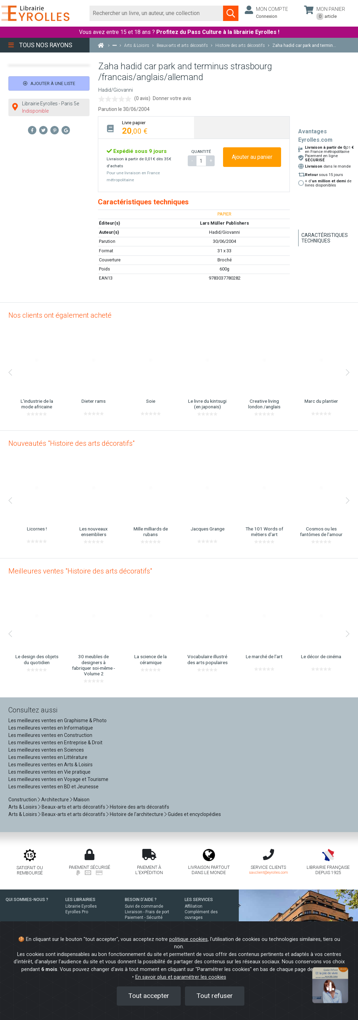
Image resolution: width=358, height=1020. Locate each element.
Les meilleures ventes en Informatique (50, 728)
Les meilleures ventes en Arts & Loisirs (50, 764)
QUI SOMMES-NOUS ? (27, 899)
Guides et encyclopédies (194, 814)
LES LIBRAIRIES (80, 899)
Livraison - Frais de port (147, 911)
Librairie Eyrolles (81, 906)
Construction (22, 799)
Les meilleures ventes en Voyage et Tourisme (58, 779)
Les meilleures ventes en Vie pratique (49, 772)
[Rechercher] (156, 13)
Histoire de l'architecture (136, 814)
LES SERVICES (199, 899)
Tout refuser (214, 996)
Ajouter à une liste (49, 83)
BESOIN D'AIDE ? (141, 899)
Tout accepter (148, 996)
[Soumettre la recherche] (230, 13)
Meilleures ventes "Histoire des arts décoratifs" (80, 571)
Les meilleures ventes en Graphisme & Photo (57, 720)
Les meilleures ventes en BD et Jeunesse (53, 786)
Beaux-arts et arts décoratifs (73, 807)
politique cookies (188, 939)
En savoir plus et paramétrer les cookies (180, 977)
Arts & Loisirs (22, 807)
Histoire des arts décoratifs (139, 807)
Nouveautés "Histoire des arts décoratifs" (71, 443)
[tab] (146, 128)
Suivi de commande (144, 906)
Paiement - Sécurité (144, 917)
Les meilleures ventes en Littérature (47, 757)
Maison (81, 799)
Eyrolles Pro (76, 911)
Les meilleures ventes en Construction (50, 735)
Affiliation (193, 906)
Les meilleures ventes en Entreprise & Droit (55, 742)
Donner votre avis (172, 98)
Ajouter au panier (252, 157)
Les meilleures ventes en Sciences (46, 750)
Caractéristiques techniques (324, 238)
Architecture (55, 799)
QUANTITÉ (201, 151)
